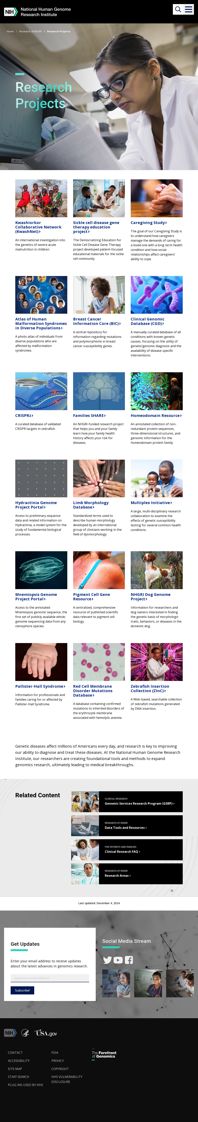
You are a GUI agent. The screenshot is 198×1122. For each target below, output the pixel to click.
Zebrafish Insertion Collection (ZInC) (150, 688)
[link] (107, 960)
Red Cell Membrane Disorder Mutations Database (93, 691)
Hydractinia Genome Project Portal (36, 505)
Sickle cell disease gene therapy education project (96, 227)
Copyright (60, 1069)
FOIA (54, 1052)
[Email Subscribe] (50, 978)
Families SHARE (88, 415)
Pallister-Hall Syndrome (38, 686)
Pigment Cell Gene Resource (91, 596)
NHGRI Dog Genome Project (151, 596)
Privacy (57, 1061)
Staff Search (18, 1077)
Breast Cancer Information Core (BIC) (95, 321)
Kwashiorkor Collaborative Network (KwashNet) (38, 227)
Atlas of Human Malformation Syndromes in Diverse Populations (41, 323)
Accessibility (19, 1061)
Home (10, 31)
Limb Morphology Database (90, 505)
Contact (15, 1052)
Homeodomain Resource (155, 415)
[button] (188, 9)
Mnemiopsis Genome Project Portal (36, 596)
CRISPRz (22, 415)
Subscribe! (22, 990)
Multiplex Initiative (150, 502)
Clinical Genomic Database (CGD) (147, 321)
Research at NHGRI (30, 31)
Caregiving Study (147, 222)
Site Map (15, 1069)
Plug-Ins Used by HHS (25, 1085)
